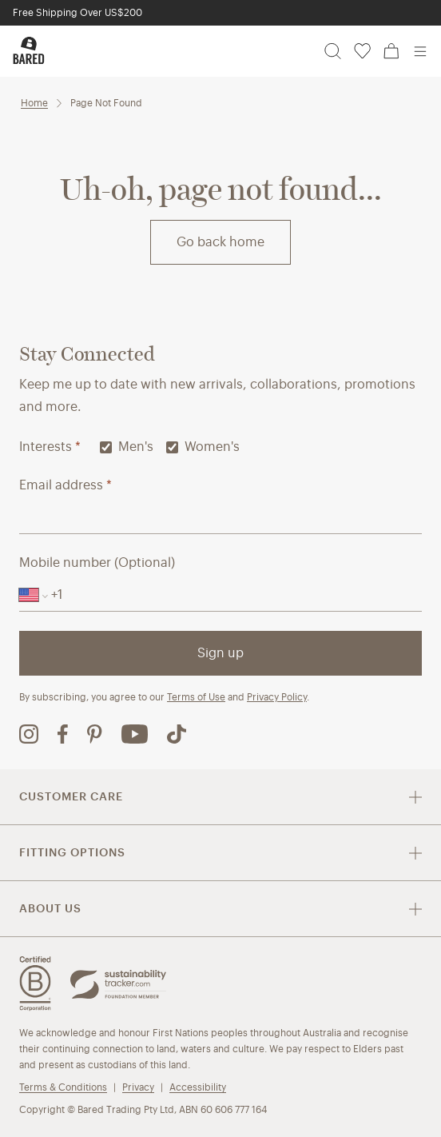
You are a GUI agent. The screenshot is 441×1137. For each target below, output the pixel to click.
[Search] (332, 51)
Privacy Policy (277, 697)
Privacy (138, 1087)
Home (34, 103)
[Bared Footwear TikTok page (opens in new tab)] (176, 734)
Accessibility (197, 1087)
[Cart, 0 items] (391, 51)
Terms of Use (196, 697)
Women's (203, 446)
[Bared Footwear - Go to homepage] (29, 50)
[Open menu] (420, 51)
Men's (126, 446)
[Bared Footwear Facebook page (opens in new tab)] (63, 734)
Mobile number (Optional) (97, 562)
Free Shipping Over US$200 (77, 12)
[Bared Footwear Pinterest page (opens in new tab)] (94, 734)
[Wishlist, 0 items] (362, 51)
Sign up (220, 653)
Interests (50, 446)
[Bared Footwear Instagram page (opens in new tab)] (28, 734)
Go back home (220, 242)
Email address (65, 485)
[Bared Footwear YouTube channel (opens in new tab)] (134, 734)
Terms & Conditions (63, 1087)
